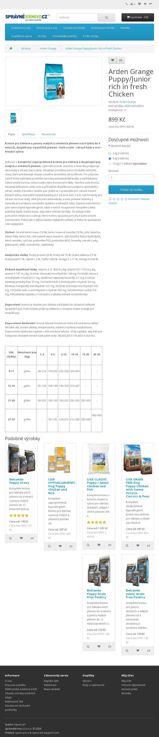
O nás (8, 681)
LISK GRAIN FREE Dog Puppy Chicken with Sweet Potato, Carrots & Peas (137, 487)
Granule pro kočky (74, 28)
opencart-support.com (45, 733)
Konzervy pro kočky (102, 28)
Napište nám (51, 681)
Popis (11, 134)
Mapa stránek (52, 689)
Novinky (126, 693)
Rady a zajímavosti (93, 685)
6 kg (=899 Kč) (118, 158)
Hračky (42, 36)
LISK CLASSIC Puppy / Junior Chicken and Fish (98, 484)
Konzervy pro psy (47, 28)
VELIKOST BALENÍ (120, 146)
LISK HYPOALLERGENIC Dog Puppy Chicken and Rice (61, 486)
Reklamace (50, 685)
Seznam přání (129, 689)
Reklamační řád (14, 701)
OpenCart (19, 724)
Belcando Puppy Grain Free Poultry (96, 593)
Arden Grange (127, 102)
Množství (113, 171)
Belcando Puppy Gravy (19, 481)
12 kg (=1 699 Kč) (127, 163)
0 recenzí (133, 199)
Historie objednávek (133, 685)
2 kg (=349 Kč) (118, 153)
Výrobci (87, 681)
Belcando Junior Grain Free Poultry (135, 593)
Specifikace (28, 134)
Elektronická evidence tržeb (21, 689)
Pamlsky (125, 28)
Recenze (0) (48, 134)
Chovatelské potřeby (64, 36)
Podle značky (90, 36)
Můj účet (126, 681)
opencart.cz (22, 733)
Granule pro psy (20, 28)
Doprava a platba (15, 685)
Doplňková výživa (21, 36)
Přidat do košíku (131, 190)
